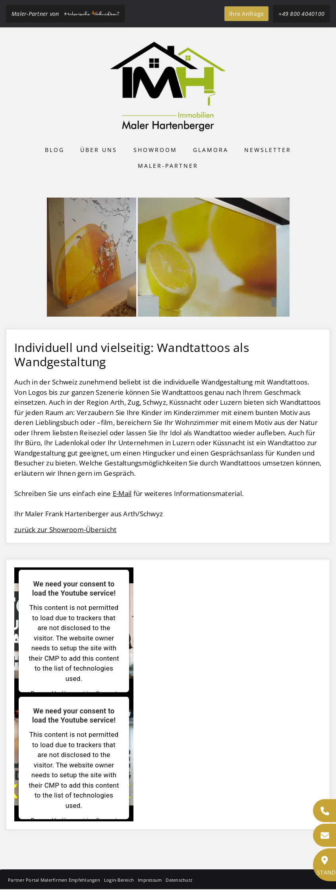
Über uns (98, 150)
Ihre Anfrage (246, 13)
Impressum (150, 880)
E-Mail (122, 493)
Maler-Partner (168, 165)
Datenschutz (179, 880)
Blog (54, 150)
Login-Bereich (119, 880)
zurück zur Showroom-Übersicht (65, 529)
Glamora (210, 150)
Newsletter (267, 150)
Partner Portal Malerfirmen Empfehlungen (54, 880)
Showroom (155, 150)
